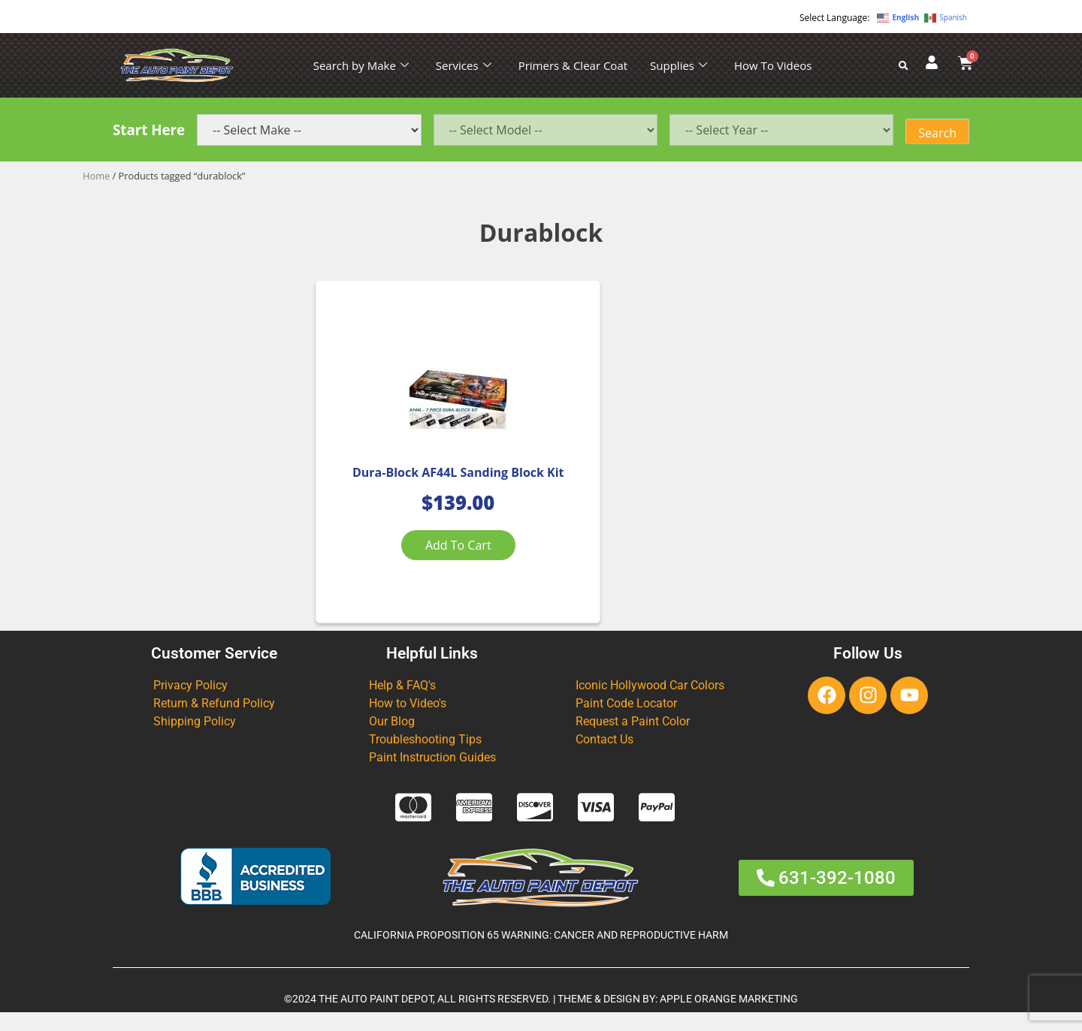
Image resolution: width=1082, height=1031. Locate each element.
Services (463, 65)
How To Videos (773, 65)
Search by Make (361, 65)
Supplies (678, 65)
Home (96, 175)
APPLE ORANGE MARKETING (729, 1017)
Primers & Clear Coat (572, 65)
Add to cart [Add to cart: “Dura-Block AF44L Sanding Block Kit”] (424, 564)
